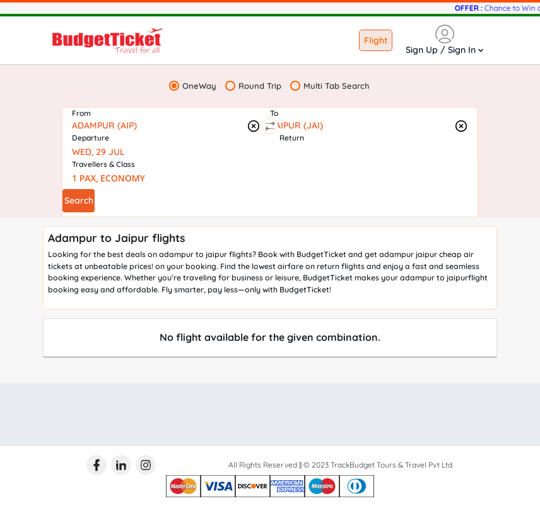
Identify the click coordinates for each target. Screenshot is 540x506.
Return (291, 137)
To (274, 113)
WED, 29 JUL (98, 152)
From (81, 113)
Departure (90, 137)
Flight (375, 40)
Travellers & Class (103, 164)
